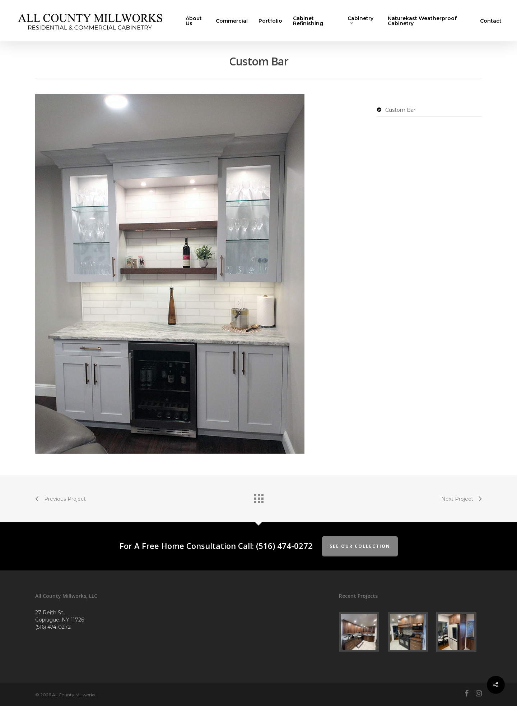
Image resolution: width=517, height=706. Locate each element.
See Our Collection (360, 546)
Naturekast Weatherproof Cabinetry (422, 21)
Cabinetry (360, 20)
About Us (194, 21)
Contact (491, 20)
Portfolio (270, 20)
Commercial (232, 20)
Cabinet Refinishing (308, 21)
